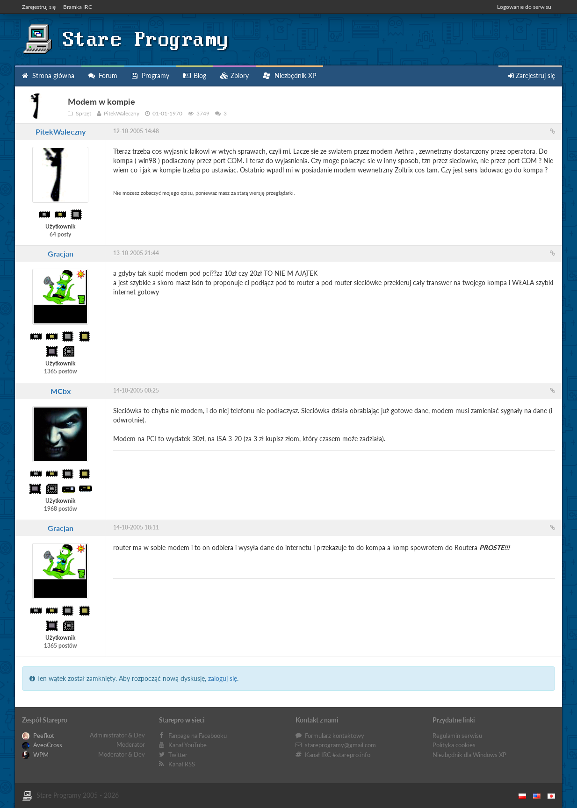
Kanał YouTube (187, 745)
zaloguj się (222, 678)
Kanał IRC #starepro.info (337, 754)
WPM (35, 754)
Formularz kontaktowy (334, 735)
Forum (102, 75)
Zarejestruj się (39, 6)
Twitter (178, 754)
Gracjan (60, 253)
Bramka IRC (77, 6)
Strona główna (48, 75)
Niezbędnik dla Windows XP (469, 754)
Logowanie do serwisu (524, 6)
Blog (194, 75)
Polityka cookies (454, 745)
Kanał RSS (181, 764)
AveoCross (42, 745)
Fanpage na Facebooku (197, 735)
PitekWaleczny (61, 131)
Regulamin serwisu (457, 735)
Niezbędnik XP (289, 75)
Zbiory (234, 75)
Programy (150, 75)
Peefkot (38, 735)
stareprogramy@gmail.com (340, 745)
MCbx (60, 390)
